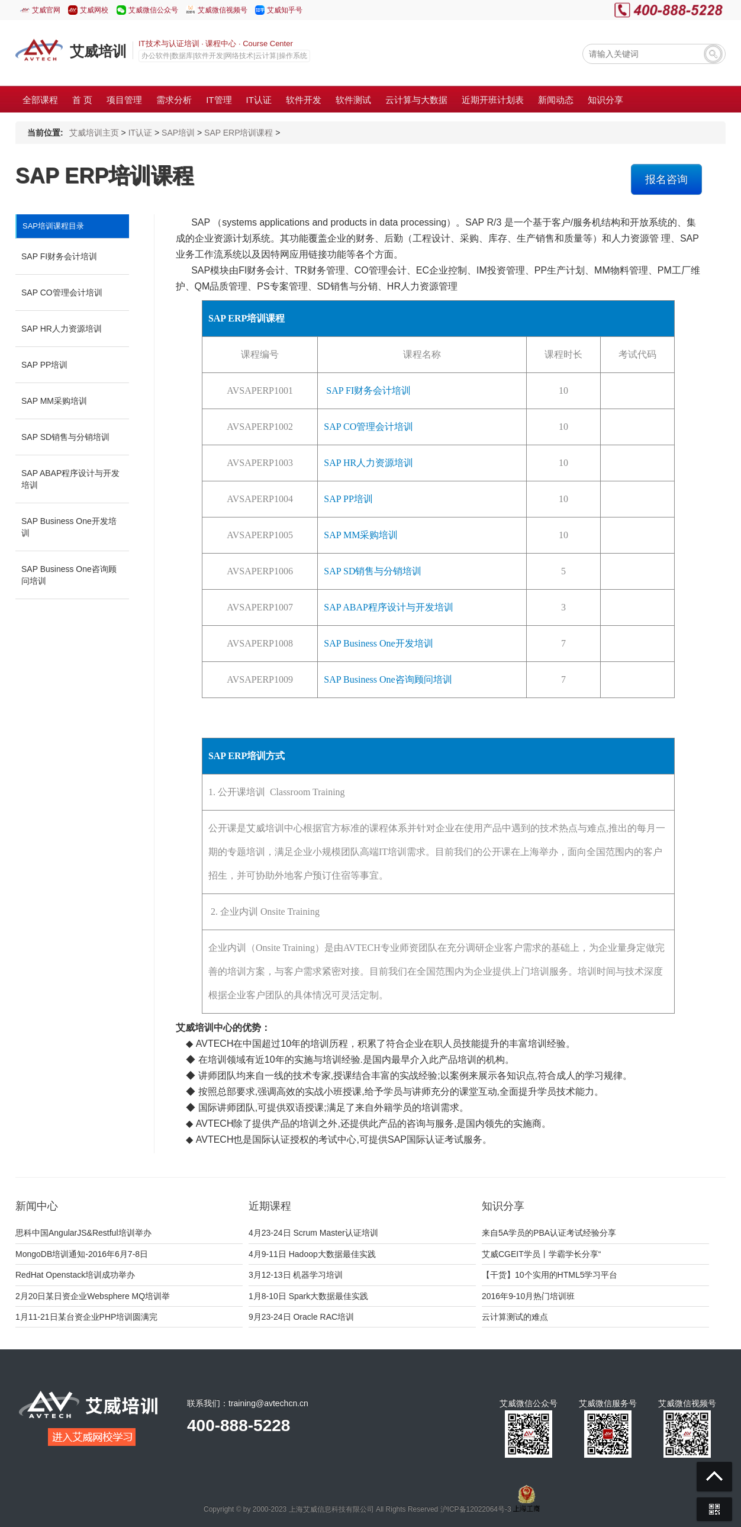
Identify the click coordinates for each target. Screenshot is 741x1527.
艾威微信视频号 (222, 10)
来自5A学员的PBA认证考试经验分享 (549, 1232)
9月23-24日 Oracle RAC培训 (301, 1317)
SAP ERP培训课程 (238, 132)
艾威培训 (98, 51)
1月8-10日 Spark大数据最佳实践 (308, 1296)
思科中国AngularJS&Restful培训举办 (83, 1232)
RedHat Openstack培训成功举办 (75, 1275)
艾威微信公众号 (153, 10)
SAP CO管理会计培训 (61, 292)
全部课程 (40, 100)
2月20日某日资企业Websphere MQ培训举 (92, 1296)
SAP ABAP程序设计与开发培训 (70, 479)
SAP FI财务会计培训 (59, 256)
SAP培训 (178, 132)
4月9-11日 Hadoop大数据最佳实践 (312, 1254)
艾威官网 (46, 10)
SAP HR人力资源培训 (61, 328)
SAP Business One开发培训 (69, 527)
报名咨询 (666, 179)
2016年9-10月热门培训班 (528, 1296)
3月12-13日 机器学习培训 (296, 1275)
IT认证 (140, 132)
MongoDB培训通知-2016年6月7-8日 (81, 1254)
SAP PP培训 (44, 364)
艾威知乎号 (284, 10)
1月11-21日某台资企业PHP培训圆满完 (86, 1317)
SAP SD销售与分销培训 (65, 437)
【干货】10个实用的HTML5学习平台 (549, 1275)
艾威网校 (94, 10)
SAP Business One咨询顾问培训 (69, 575)
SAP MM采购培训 (54, 401)
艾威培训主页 (94, 132)
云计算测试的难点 (515, 1317)
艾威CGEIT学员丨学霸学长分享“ (541, 1254)
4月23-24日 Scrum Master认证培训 (313, 1232)
